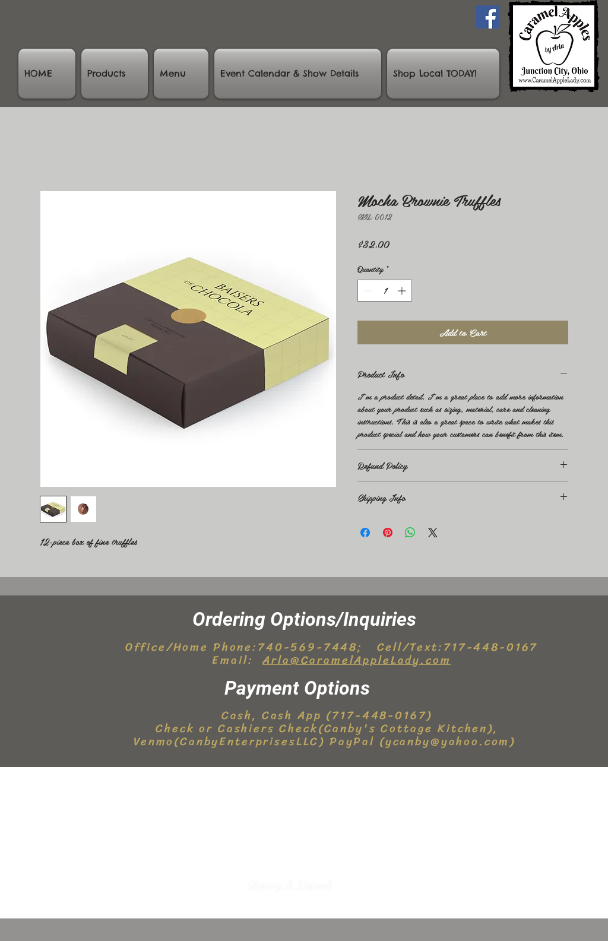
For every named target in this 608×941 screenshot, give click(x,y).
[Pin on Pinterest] (388, 532)
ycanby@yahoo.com (447, 741)
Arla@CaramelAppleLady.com (356, 660)
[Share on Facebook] (365, 532)
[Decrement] (366, 290)
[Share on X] (433, 532)
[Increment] (402, 290)
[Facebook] (487, 16)
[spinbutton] (384, 290)
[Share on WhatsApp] (410, 532)
